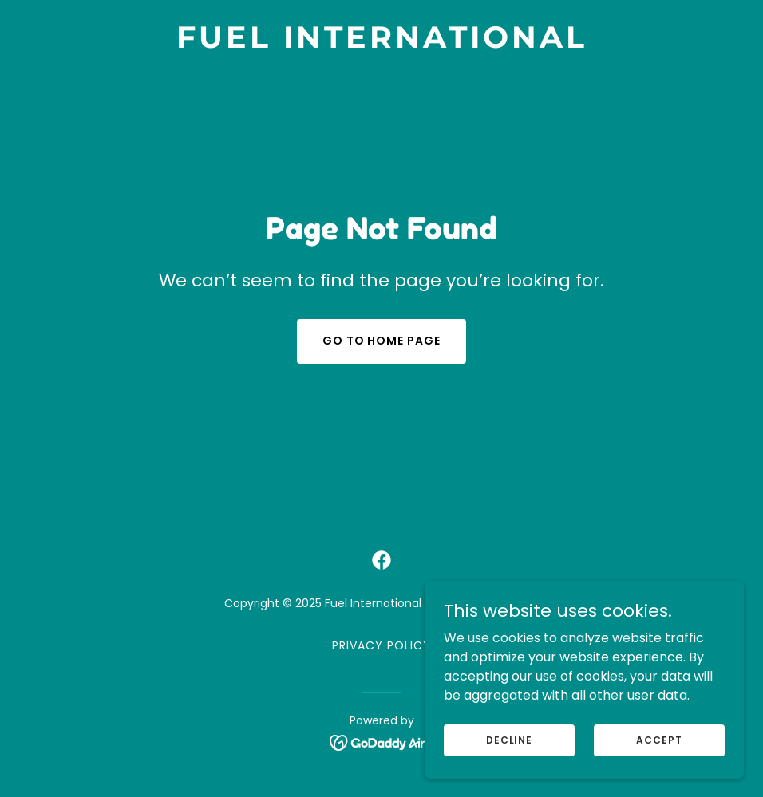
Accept (659, 739)
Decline (509, 739)
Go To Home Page (381, 341)
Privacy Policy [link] (381, 645)
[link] (381, 43)
